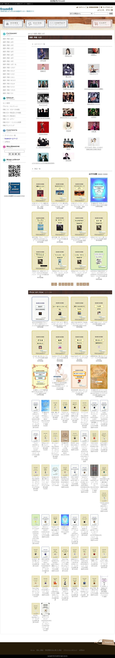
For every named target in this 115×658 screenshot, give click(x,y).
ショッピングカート (102, 24)
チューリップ (43, 99)
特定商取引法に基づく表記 (53, 650)
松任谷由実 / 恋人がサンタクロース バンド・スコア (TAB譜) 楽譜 (79, 379)
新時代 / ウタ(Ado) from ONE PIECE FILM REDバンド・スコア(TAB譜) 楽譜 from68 (84, 558)
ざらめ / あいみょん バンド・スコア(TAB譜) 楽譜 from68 (40, 345)
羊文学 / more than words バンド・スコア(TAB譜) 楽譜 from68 (75, 441)
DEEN (68, 143)
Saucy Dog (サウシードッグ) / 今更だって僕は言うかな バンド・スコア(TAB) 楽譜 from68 (65, 559)
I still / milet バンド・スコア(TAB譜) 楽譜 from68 (99, 311)
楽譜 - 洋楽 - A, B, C (9, 67)
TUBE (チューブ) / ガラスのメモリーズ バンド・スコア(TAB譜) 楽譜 (79, 193)
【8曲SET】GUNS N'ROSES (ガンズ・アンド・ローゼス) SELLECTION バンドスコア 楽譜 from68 (94, 479)
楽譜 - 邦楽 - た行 (8, 48)
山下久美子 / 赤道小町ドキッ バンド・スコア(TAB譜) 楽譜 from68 (104, 441)
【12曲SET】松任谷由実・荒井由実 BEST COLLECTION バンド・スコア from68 (59, 376)
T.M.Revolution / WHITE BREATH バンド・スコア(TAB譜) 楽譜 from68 (104, 501)
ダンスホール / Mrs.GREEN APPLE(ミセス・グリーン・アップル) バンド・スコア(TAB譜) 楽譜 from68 (55, 445)
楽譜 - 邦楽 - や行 (8, 61)
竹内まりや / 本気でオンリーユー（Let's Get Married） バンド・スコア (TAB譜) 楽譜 (40, 261)
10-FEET (93, 113)
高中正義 (43, 54)
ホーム (13, 24)
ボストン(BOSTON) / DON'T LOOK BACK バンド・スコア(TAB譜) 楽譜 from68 (45, 526)
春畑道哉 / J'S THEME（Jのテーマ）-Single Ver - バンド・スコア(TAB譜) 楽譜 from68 (65, 588)
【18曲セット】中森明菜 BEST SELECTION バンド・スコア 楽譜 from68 (40, 379)
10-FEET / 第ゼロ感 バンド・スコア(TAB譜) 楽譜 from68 (36, 557)
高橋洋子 (43, 68)
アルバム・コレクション (10, 106)
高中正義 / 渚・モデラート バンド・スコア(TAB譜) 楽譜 (59, 226)
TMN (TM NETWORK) (43, 113)
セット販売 (6, 103)
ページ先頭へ (108, 642)
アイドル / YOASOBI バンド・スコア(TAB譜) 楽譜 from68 (45, 586)
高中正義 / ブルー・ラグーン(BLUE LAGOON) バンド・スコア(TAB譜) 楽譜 (40, 226)
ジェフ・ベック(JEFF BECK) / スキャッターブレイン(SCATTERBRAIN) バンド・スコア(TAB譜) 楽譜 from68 (94, 527)
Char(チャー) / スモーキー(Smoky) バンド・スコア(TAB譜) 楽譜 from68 (84, 586)
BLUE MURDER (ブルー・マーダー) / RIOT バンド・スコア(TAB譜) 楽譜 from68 (40, 311)
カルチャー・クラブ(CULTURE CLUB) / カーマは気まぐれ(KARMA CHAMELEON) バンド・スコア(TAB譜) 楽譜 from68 (84, 479)
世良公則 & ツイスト (93, 98)
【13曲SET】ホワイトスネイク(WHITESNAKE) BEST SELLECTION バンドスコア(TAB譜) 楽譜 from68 (99, 380)
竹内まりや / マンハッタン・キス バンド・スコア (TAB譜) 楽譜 (59, 260)
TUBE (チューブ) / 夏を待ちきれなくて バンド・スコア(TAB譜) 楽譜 (59, 193)
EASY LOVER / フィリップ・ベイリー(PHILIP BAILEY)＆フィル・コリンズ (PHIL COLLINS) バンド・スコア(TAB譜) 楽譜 (84, 446)
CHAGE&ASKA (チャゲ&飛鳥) (93, 85)
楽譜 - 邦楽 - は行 (8, 55)
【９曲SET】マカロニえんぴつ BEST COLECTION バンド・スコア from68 (55, 475)
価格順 (100, 174)
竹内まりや (68, 52)
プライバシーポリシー (70, 650)
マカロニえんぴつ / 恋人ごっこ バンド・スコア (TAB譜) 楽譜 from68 (104, 557)
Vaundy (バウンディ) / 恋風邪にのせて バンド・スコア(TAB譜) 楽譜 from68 (75, 411)
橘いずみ (68, 70)
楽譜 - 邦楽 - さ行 (8, 45)
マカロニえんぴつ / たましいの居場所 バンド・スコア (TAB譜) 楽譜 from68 (65, 411)
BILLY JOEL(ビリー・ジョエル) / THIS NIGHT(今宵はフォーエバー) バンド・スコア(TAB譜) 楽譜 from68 (36, 414)
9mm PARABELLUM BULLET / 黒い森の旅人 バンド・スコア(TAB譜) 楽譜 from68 (104, 476)
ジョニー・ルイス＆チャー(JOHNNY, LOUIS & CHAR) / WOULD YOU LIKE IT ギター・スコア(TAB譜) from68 (36, 529)
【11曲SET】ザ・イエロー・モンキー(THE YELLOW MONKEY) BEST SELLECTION (65, 443)
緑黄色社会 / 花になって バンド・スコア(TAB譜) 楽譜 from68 (99, 345)
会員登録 (92, 7)
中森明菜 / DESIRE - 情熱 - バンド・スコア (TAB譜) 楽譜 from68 (75, 586)
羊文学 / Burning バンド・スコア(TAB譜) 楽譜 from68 (36, 613)
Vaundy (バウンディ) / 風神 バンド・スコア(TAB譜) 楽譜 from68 (59, 345)
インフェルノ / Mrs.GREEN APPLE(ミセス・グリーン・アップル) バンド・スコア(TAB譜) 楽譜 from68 (84, 414)
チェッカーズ (68, 98)
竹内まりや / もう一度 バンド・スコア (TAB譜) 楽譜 (99, 226)
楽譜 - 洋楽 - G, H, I (8, 74)
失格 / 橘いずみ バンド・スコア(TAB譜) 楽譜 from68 (55, 410)
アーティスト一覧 (10, 135)
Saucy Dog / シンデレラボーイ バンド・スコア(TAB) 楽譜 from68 (36, 586)
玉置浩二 (93, 52)
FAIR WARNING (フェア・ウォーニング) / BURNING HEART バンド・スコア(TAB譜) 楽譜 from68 (104, 413)
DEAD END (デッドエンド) (68, 113)
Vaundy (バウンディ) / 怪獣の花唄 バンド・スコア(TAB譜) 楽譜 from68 (55, 525)
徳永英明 (68, 157)
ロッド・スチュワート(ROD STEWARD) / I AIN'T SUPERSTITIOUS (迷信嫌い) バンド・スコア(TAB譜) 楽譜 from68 (94, 414)
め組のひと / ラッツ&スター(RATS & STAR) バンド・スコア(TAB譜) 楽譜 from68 (75, 558)
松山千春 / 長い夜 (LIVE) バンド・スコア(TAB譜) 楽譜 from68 (94, 586)
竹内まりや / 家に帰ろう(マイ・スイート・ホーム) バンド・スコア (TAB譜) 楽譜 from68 (45, 477)
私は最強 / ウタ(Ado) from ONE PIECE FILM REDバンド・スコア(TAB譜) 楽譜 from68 (65, 476)
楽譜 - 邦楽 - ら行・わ (9, 64)
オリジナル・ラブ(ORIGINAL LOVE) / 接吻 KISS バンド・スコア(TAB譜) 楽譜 (55, 588)
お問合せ (57, 24)
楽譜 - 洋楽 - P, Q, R (9, 83)
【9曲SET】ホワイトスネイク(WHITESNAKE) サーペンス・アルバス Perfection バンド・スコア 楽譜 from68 (45, 617)
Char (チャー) (93, 69)
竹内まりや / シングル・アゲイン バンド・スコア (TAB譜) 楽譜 (79, 260)
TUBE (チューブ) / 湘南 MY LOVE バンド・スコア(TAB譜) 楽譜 (40, 193)
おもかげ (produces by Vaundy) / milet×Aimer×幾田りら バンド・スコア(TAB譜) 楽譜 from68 (55, 559)
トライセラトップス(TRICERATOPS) (43, 158)
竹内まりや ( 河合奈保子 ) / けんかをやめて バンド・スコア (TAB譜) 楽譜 (79, 226)
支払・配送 (35, 24)
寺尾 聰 (93, 127)
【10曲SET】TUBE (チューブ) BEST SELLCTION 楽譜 (99, 192)
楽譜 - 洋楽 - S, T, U (9, 87)
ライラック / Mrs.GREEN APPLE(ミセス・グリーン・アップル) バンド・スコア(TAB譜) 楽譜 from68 (36, 478)
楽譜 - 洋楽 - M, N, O (9, 80)
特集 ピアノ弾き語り (9, 116)
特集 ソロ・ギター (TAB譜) (11, 109)
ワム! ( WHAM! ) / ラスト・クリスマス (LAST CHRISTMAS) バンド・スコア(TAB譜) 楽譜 (36, 444)
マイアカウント (107, 7)
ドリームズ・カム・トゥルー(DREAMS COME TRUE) (94, 143)
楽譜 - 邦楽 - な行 (8, 51)
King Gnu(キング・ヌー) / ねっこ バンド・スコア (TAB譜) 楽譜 (79, 345)
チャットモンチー (43, 85)
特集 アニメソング (8, 125)
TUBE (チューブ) (68, 85)
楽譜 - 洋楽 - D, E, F (9, 71)
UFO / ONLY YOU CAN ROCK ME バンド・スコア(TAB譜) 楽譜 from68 (75, 475)
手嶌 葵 (68, 127)
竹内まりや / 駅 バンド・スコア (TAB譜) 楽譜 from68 (45, 441)
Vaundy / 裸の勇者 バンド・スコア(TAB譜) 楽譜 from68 (94, 557)
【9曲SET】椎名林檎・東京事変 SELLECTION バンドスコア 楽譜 (104, 586)
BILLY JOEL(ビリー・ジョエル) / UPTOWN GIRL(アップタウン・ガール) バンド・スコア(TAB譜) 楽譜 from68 (75, 529)
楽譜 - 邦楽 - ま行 (8, 58)
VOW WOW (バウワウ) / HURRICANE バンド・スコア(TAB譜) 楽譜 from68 (94, 441)
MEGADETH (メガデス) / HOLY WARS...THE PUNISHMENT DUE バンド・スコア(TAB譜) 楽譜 (45, 560)
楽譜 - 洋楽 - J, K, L (8, 77)
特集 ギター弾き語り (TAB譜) (12, 113)
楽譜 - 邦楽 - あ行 (8, 39)
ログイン (80, 7)
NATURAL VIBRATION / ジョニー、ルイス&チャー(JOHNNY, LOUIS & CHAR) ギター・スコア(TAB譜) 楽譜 (99, 262)
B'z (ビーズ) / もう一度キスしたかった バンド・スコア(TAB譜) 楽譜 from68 (59, 311)
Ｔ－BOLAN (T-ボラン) (43, 142)
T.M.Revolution (43, 128)
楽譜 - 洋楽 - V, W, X (9, 90)
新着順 (105, 174)
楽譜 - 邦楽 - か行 (8, 42)
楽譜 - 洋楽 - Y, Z (8, 93)
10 (84, 284)
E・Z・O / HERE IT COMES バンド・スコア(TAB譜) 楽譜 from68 (84, 525)
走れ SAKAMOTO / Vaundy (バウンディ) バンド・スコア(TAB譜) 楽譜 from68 (79, 311)
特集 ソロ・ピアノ (8, 119)
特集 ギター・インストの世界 (12, 122)
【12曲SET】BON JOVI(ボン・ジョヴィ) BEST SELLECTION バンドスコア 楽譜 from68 (45, 413)
